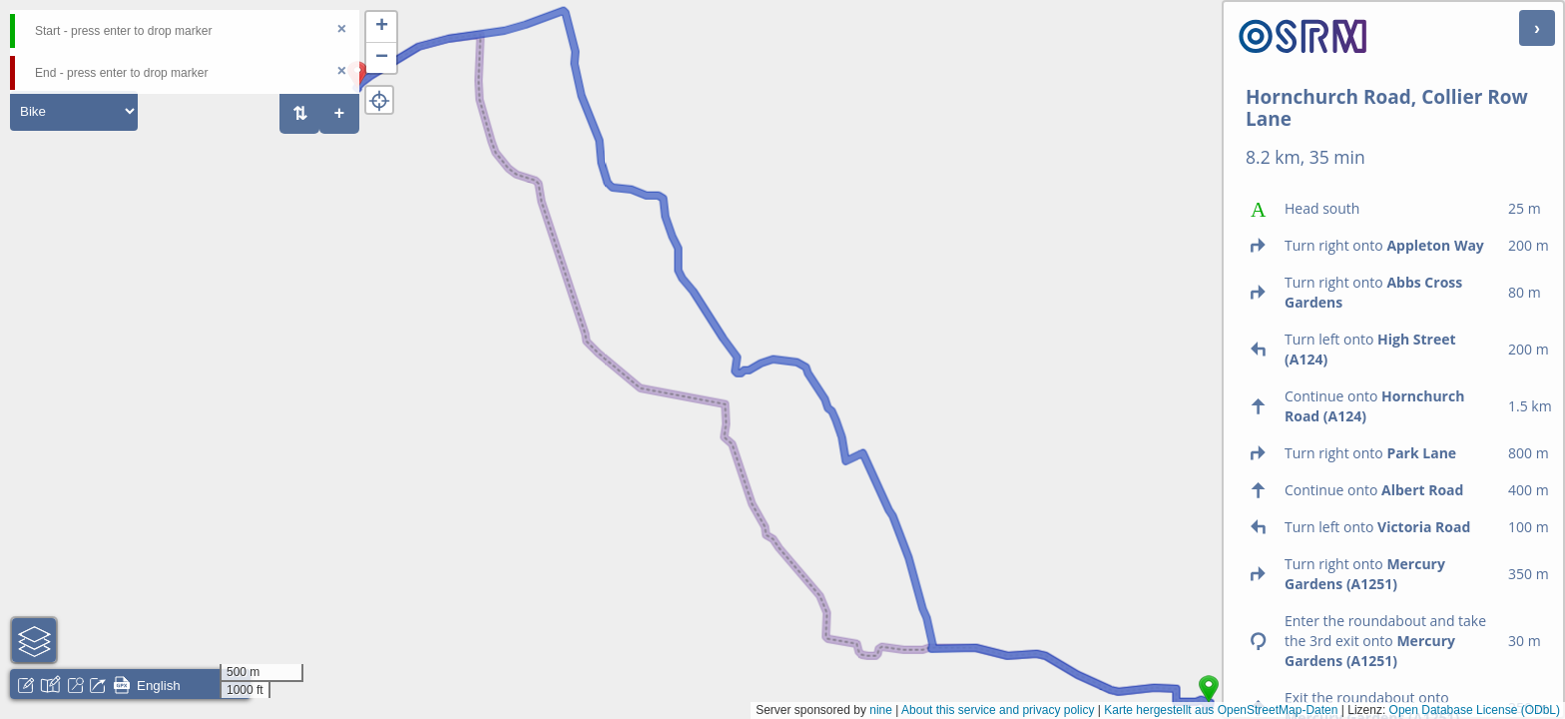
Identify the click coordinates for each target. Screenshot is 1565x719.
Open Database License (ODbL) (1474, 710)
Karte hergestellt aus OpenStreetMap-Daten (1220, 710)
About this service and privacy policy (997, 710)
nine (880, 710)
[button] (381, 27)
